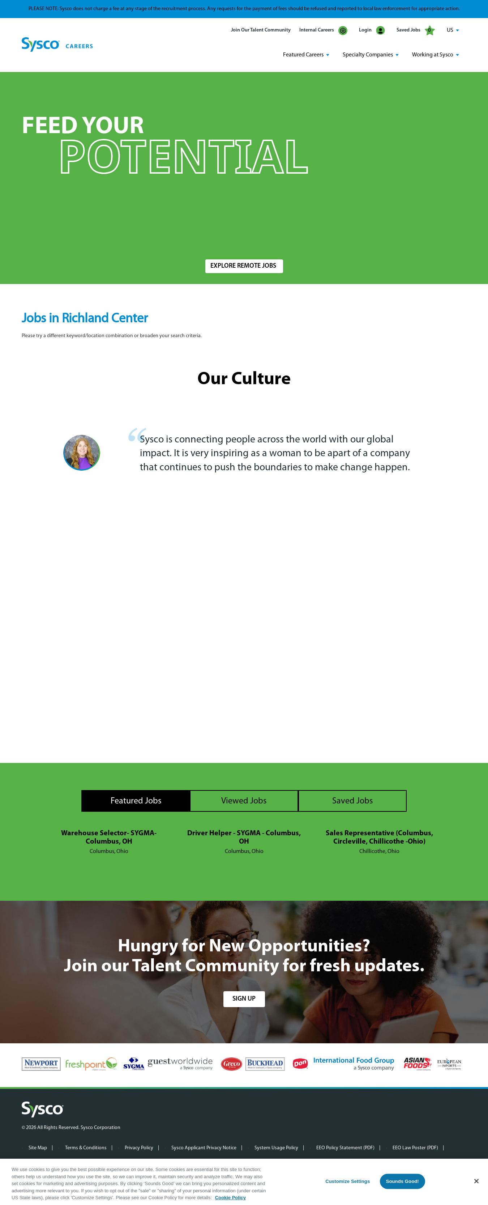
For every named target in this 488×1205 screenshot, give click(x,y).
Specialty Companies (368, 55)
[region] (244, 1182)
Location (214, 237)
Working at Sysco (432, 55)
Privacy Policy (139, 1147)
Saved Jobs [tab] (352, 800)
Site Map (38, 1147)
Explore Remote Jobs (243, 265)
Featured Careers (303, 55)
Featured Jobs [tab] (136, 800)
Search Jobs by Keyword (56, 237)
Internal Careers (323, 30)
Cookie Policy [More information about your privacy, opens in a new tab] (230, 1197)
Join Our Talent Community (261, 30)
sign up (244, 998)
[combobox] (259, 241)
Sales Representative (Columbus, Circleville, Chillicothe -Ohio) (379, 837)
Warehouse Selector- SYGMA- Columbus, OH (109, 837)
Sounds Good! (402, 1181)
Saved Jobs (416, 30)
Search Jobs (424, 241)
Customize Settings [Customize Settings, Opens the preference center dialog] (347, 1181)
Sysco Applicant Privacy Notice (203, 1147)
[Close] (476, 1181)
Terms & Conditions (86, 1147)
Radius (337, 237)
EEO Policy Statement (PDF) (345, 1147)
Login (372, 30)
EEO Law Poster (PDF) (415, 1147)
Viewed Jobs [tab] (244, 800)
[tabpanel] (244, 842)
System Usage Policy (276, 1147)
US (450, 30)
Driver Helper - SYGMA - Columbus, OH (244, 837)
